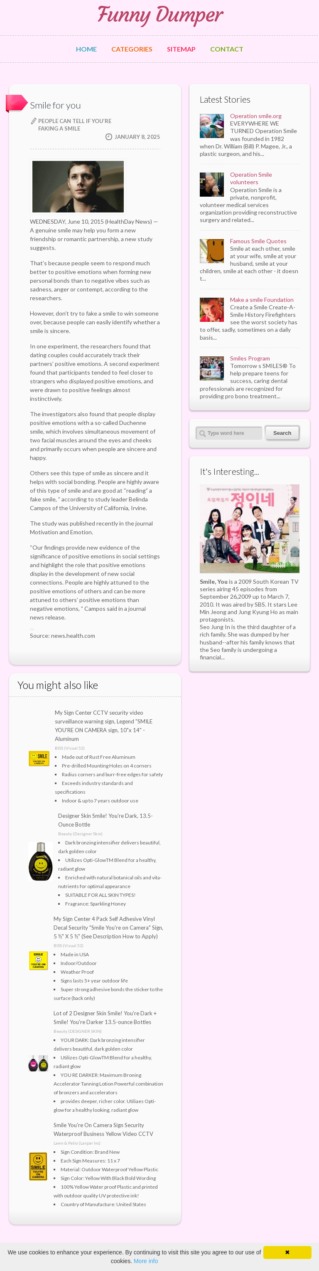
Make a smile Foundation (262, 299)
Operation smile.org (256, 115)
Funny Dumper (159, 14)
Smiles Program (250, 358)
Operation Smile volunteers (251, 178)
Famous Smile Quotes (258, 240)
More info (146, 1261)
